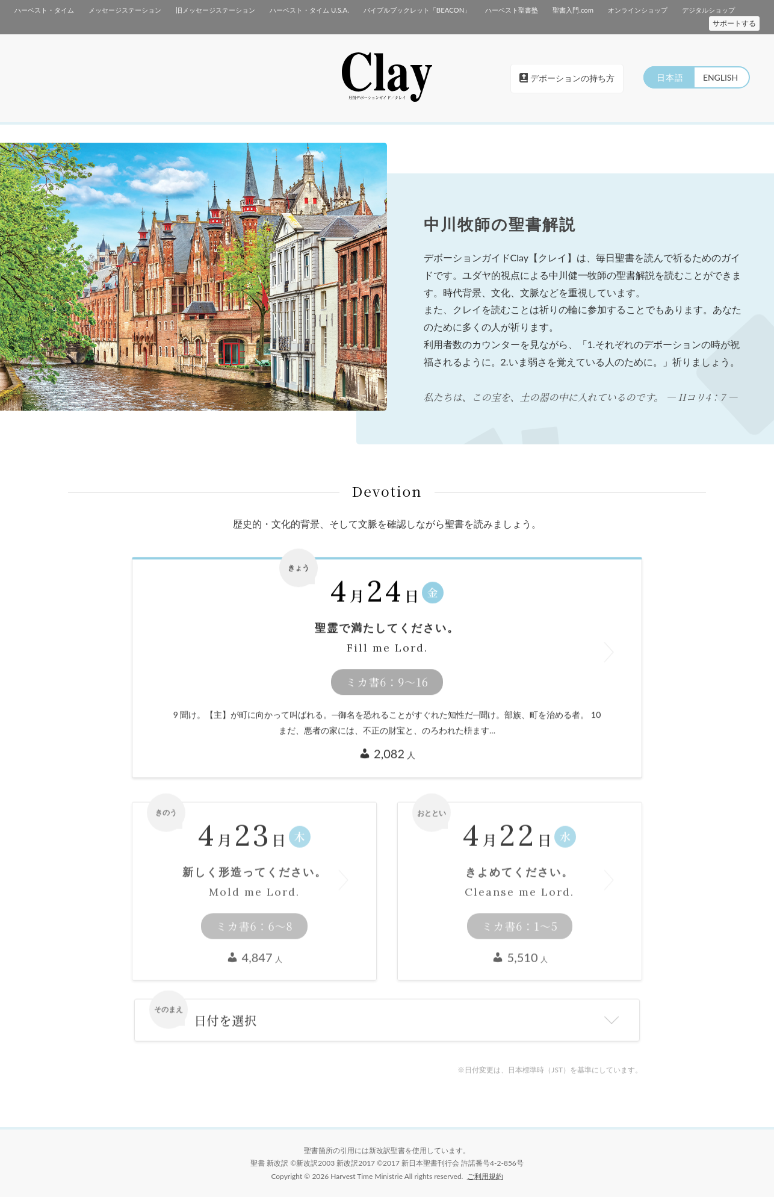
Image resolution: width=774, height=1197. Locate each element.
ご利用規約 (485, 1175)
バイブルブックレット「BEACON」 (416, 10)
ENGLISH (719, 77)
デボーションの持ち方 (567, 78)
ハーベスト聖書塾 (511, 10)
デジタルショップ (707, 10)
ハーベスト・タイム (44, 10)
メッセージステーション (124, 10)
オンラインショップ (637, 10)
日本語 (668, 77)
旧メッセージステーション (215, 10)
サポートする (734, 23)
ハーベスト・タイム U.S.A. (309, 10)
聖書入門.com (572, 10)
